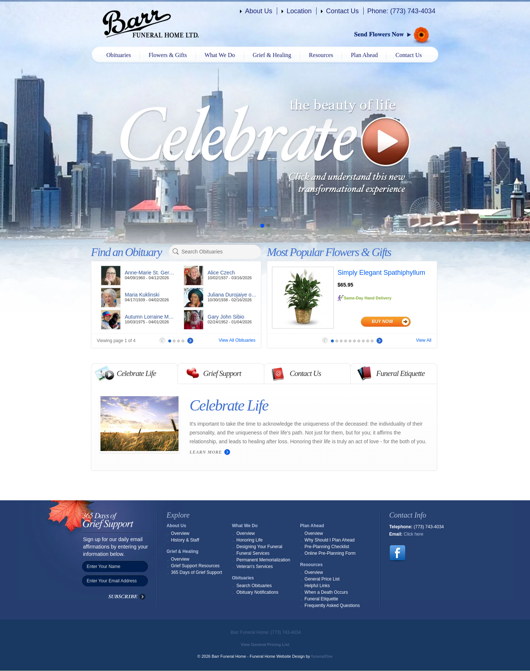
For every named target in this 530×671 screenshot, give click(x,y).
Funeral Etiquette (321, 598)
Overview (180, 533)
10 (372, 341)
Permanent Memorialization (263, 559)
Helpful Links (317, 585)
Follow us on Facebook (397, 553)
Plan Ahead (364, 55)
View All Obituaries (237, 340)
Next (190, 341)
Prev (162, 341)
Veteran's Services (254, 566)
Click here (413, 534)
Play (386, 142)
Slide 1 (262, 225)
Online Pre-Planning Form (330, 553)
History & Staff (185, 540)
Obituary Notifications (257, 592)
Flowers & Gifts (168, 55)
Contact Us (342, 11)
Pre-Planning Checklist (326, 546)
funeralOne (322, 656)
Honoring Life (249, 540)
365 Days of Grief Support (196, 572)
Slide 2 (268, 225)
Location (299, 11)
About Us (258, 11)
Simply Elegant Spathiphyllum (381, 272)
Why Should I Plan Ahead (329, 540)
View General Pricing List (265, 644)
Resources (321, 55)
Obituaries (118, 55)
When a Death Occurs (326, 592)
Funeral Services (252, 553)
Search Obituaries (254, 585)
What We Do (220, 55)
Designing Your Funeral (259, 546)
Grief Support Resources (195, 565)
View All (423, 340)
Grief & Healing (272, 55)
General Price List (321, 579)
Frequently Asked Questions (332, 605)
